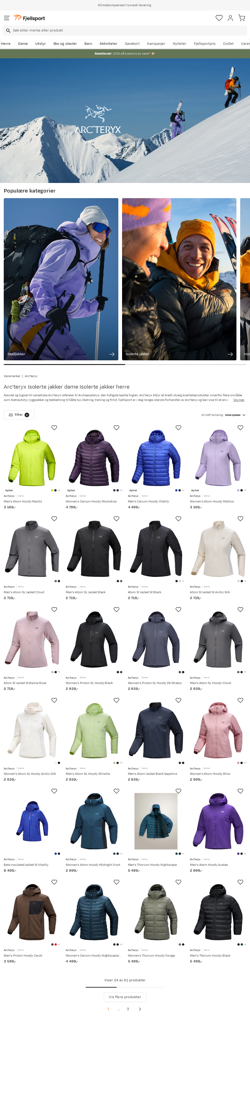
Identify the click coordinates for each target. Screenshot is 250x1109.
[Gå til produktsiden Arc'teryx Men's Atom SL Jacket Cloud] (32, 468)
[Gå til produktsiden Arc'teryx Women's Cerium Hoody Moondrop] (94, 372)
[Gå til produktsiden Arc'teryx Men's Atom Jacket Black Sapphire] (156, 659)
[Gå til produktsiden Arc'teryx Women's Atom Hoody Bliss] (218, 659)
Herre (6, 43)
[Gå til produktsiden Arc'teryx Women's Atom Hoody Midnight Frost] (94, 754)
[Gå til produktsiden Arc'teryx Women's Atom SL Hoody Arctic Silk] (32, 659)
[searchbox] (130, 31)
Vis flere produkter (125, 939)
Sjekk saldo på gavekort (16, 1037)
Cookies (150, 1101)
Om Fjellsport (117, 1027)
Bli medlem (229, 987)
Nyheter (179, 43)
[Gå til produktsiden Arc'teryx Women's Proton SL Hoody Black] (94, 563)
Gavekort (132, 43)
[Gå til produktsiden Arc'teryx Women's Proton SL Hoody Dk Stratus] (156, 563)
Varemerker (12, 291)
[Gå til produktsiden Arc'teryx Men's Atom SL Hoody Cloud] (218, 563)
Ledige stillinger (119, 1049)
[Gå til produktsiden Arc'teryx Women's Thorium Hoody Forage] (156, 850)
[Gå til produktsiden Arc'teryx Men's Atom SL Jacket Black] (94, 468)
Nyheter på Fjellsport (72, 1034)
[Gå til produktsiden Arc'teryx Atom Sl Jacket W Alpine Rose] (32, 563)
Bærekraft (114, 1057)
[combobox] (125, 30)
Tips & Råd (13, 1055)
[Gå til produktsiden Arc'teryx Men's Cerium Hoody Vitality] (156, 372)
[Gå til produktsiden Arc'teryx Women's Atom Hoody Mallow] (218, 372)
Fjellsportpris (205, 43)
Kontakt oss (15, 1075)
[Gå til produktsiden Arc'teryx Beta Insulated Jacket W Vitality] (32, 754)
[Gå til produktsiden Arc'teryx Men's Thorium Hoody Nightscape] (156, 754)
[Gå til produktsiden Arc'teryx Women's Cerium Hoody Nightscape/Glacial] (94, 850)
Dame (23, 43)
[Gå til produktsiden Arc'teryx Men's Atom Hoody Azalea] (218, 754)
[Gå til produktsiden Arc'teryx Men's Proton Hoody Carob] (32, 850)
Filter (19, 329)
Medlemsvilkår (118, 1042)
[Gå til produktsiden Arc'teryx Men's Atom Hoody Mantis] (32, 372)
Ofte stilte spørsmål (21, 1027)
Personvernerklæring (107, 1101)
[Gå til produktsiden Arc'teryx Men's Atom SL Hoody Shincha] (94, 659)
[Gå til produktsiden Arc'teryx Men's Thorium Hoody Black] (218, 850)
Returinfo (13, 1047)
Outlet (228, 43)
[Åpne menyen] (7, 18)
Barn (88, 43)
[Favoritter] (219, 18)
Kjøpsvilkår (132, 1101)
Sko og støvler (65, 43)
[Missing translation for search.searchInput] (8, 30)
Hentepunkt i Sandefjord (15, 1065)
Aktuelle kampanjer (71, 1027)
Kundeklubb (116, 1034)
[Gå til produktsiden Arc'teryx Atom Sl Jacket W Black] (156, 468)
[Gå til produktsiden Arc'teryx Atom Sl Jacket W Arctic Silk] (218, 468)
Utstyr (40, 43)
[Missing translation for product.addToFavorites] (54, 342)
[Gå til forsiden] (29, 18)
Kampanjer (156, 43)
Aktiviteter (108, 43)
